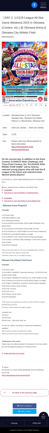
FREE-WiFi (36, 423)
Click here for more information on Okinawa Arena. (21, 193)
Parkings (13, 423)
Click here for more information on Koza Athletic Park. (22, 201)
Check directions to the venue (14, 353)
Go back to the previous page (24, 393)
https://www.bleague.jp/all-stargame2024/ (16, 375)
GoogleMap (8, 190)
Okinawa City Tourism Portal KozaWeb (12, 5)
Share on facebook (28, 405)
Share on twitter (28, 410)
